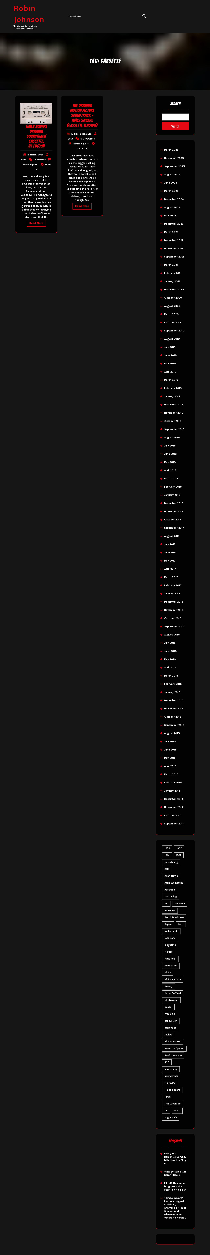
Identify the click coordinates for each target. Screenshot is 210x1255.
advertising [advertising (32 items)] (171, 862)
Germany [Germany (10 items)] (180, 903)
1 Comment (40, 159)
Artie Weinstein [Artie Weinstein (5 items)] (174, 882)
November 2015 (173, 708)
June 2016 (170, 651)
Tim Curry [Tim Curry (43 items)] (170, 1083)
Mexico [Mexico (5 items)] (169, 951)
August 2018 (172, 437)
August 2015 (172, 733)
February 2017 (172, 585)
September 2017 (174, 528)
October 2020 (173, 298)
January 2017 (172, 593)
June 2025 (170, 183)
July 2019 (170, 347)
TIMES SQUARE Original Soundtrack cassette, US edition (36, 136)
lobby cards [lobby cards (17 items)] (171, 931)
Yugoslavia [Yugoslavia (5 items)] (171, 1117)
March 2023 (171, 232)
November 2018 (173, 413)
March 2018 (171, 478)
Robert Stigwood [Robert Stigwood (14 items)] (174, 1048)
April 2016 (170, 667)
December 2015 (173, 700)
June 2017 (170, 552)
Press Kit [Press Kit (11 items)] (170, 1014)
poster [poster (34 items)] (168, 1007)
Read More (36, 223)
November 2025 (174, 158)
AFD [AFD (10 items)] (167, 869)
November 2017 (173, 511)
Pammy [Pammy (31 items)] (169, 986)
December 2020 (174, 289)
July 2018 (170, 445)
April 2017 (170, 569)
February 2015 (173, 782)
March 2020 (171, 314)
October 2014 (172, 815)
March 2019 (171, 380)
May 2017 (169, 561)
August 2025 (172, 174)
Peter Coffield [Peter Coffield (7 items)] (173, 993)
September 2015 (174, 725)
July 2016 (170, 643)
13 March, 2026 (35, 154)
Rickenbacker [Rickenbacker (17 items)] (172, 1041)
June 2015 (170, 749)
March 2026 (171, 150)
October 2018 (172, 421)
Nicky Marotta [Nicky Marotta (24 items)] (173, 979)
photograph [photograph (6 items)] (171, 1000)
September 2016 (174, 626)
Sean (23, 159)
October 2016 (172, 618)
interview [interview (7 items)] (170, 910)
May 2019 (170, 363)
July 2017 (169, 544)
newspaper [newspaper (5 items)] (171, 965)
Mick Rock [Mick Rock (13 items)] (170, 958)
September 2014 (174, 823)
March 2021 (171, 265)
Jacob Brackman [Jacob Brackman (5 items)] (174, 917)
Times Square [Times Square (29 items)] (172, 1089)
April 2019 (170, 372)
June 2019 (170, 355)
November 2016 (173, 610)
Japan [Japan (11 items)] (168, 924)
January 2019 (172, 396)
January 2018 (172, 495)
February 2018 (173, 487)
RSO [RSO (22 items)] (167, 1062)
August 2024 (172, 207)
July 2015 (170, 741)
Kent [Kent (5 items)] (180, 924)
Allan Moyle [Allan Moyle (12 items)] (171, 876)
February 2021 (172, 273)
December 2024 (174, 199)
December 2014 (173, 799)
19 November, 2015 (81, 133)
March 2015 (171, 774)
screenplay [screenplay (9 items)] (171, 1069)
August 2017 (171, 536)
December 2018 (173, 404)
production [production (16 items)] (171, 1020)
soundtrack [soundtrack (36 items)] (171, 1076)
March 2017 (171, 577)
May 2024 (170, 215)
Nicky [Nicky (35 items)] (168, 972)
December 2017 (173, 503)
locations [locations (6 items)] (170, 938)
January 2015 (172, 791)
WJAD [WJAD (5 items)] (177, 1110)
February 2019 (173, 388)
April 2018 (170, 470)
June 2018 (170, 454)
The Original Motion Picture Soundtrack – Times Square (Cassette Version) (82, 115)
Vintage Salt (171, 1171)
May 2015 (170, 758)
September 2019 (174, 330)
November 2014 (173, 807)
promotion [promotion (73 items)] (171, 1027)
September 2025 (174, 166)
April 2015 (170, 766)
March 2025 (171, 191)
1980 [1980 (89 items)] (179, 848)
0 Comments (87, 138)
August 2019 (172, 339)
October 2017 (172, 519)
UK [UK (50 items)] (166, 1110)
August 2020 (172, 306)
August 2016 (172, 634)
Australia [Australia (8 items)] (170, 889)
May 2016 (170, 659)
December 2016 (173, 602)
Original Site (75, 16)
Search (175, 104)
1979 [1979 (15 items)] (167, 848)
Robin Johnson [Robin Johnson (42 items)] (173, 1055)
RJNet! (168, 1183)
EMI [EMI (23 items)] (166, 903)
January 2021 (172, 281)
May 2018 (170, 462)
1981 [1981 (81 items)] (167, 855)
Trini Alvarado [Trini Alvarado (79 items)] (172, 1103)
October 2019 (172, 322)
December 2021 (173, 240)
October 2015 (172, 717)
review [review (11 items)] (168, 1034)
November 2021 (173, 248)
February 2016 (173, 684)
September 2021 (174, 256)
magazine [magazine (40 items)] (170, 945)
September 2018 (174, 429)
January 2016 (172, 692)
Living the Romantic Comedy (175, 1155)
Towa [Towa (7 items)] (168, 1096)
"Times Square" (30, 164)
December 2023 (174, 224)
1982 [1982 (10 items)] (178, 855)
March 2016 (171, 676)
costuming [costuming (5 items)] (171, 896)
